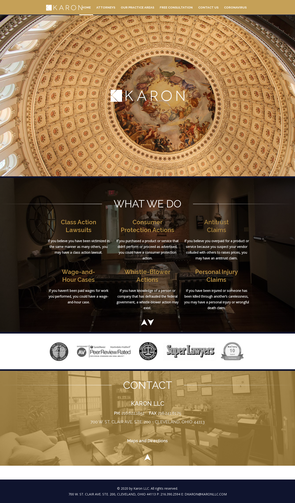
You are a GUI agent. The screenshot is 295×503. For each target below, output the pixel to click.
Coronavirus (235, 7)
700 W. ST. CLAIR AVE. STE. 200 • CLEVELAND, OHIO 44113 (147, 421)
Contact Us (208, 7)
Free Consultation (176, 7)
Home (86, 7)
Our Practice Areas (137, 7)
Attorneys (105, 7)
